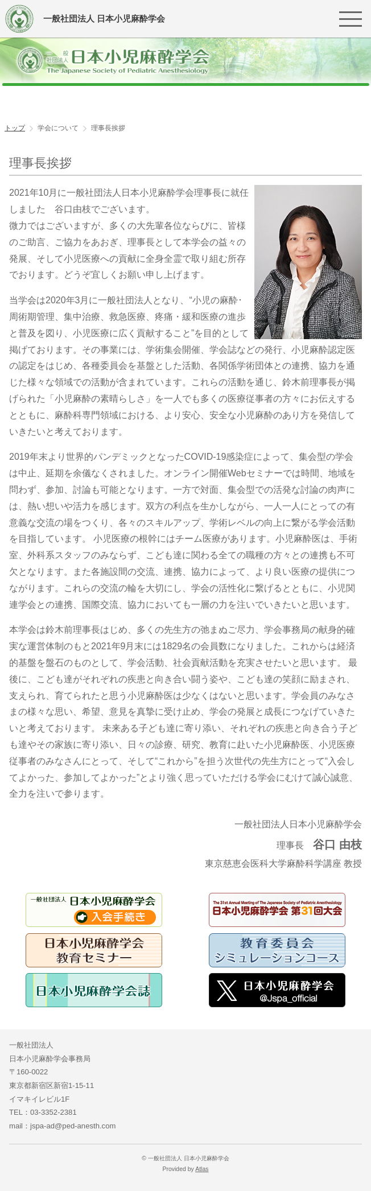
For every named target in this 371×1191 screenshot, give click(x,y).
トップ (15, 128)
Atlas (201, 1169)
